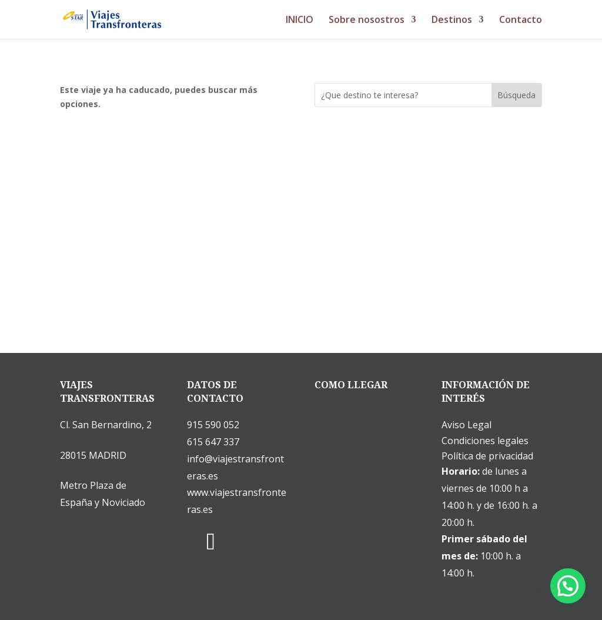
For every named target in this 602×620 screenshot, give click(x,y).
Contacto (520, 20)
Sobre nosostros (366, 20)
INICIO (299, 20)
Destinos (452, 20)
